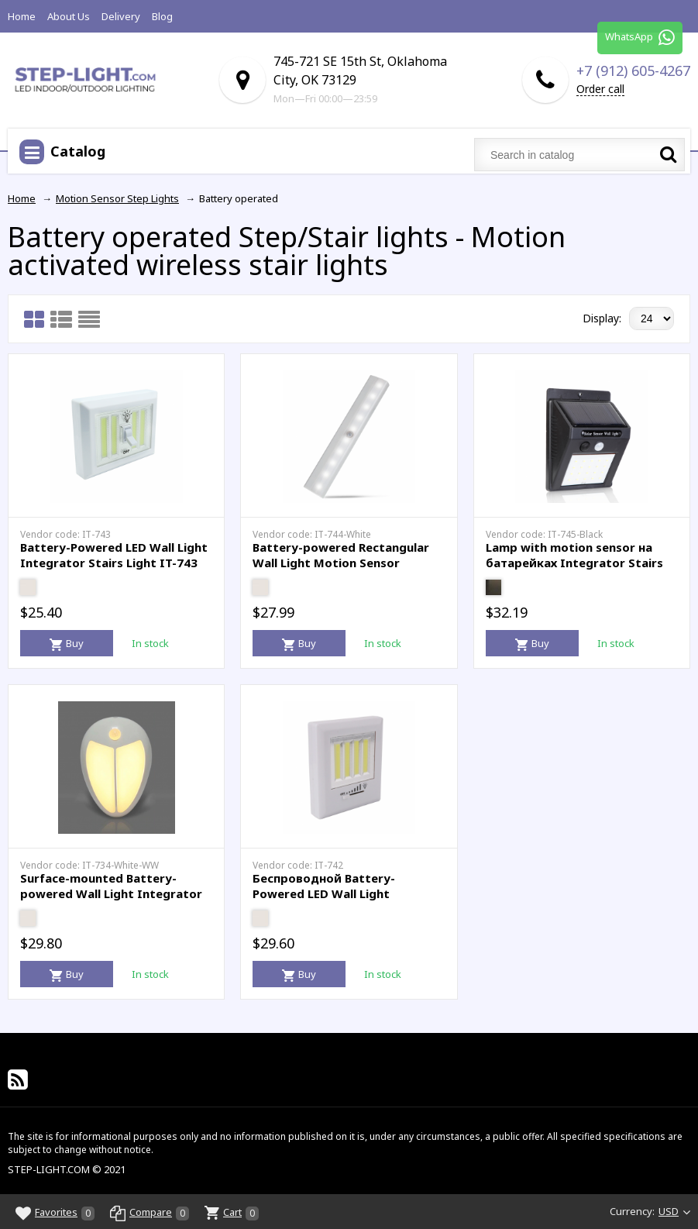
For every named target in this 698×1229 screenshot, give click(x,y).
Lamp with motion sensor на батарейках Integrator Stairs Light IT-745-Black (574, 562)
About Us (68, 16)
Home (22, 16)
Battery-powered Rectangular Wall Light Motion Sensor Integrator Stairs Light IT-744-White (344, 570)
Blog (162, 16)
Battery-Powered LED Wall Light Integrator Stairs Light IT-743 (114, 554)
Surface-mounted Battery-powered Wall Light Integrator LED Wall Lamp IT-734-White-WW (116, 893)
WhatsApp (640, 38)
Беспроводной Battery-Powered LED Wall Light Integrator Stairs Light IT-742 (341, 893)
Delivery (120, 16)
